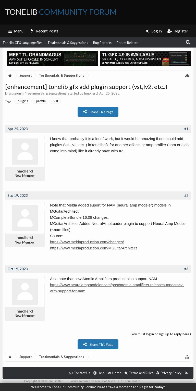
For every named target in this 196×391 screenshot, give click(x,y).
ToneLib (61, 11)
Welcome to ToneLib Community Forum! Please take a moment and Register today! (98, 387)
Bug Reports (102, 43)
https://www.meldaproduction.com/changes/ (87, 242)
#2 (186, 195)
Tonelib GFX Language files (22, 43)
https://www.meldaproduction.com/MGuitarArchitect (93, 248)
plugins (21, 101)
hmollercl (91, 93)
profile (39, 101)
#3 (186, 269)
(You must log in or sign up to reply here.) (160, 334)
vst (54, 101)
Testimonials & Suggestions (67, 43)
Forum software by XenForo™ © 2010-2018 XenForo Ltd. (105, 381)
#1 (186, 129)
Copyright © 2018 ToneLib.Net (43, 381)
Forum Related (128, 43)
